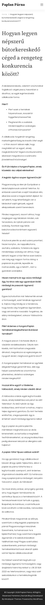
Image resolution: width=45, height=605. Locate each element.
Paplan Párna (13, 4)
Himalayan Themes (13, 599)
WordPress (38, 599)
